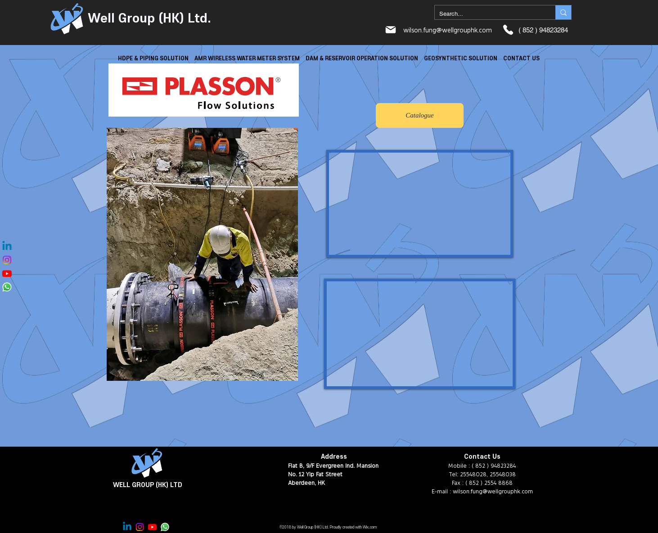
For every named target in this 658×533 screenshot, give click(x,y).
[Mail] (391, 30)
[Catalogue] (420, 115)
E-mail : (442, 491)
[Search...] (487, 14)
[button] (153, 58)
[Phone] (508, 30)
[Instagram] (7, 260)
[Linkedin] (7, 246)
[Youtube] (7, 273)
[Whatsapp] (7, 287)
